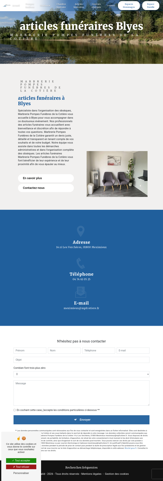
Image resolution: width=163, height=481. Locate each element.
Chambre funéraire (61, 5)
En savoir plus (32, 178)
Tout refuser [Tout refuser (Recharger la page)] (21, 467)
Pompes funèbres (29, 5)
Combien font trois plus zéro (30, 364)
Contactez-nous (34, 188)
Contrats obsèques (96, 5)
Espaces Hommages (129, 5)
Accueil (16, 5)
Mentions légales (91, 473)
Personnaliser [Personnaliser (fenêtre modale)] (21, 473)
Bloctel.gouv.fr (131, 445)
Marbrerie (45, 5)
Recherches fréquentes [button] (81, 467)
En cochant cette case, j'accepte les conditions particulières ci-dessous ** (58, 406)
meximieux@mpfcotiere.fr (81, 304)
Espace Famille (150, 5)
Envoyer (85, 416)
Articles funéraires (79, 5)
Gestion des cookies (117, 473)
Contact (111, 5)
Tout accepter (21, 460)
